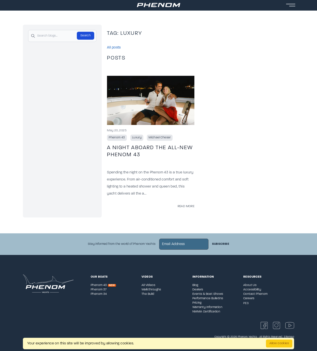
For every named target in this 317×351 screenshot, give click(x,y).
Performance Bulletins (207, 298)
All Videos (148, 285)
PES (246, 303)
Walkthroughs (151, 289)
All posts (114, 47)
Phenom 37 (99, 289)
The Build (148, 294)
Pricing (197, 303)
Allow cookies (279, 343)
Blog (195, 285)
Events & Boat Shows (207, 294)
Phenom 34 (99, 294)
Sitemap (289, 337)
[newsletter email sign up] (183, 244)
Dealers (197, 289)
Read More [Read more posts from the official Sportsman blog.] (186, 206)
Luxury (137, 137)
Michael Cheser (160, 137)
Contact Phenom (255, 294)
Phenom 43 (117, 137)
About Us (249, 285)
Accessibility (252, 289)
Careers (248, 298)
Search (85, 35)
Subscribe (220, 244)
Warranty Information (207, 307)
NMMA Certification (206, 311)
